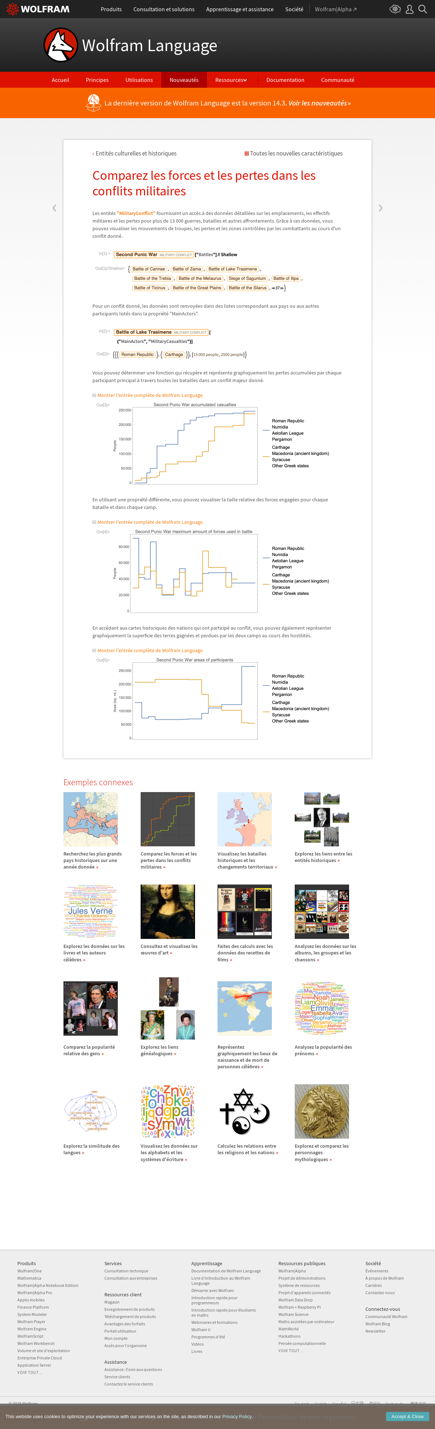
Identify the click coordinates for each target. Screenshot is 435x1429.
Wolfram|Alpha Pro (34, 1292)
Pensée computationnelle (302, 1343)
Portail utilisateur (120, 1331)
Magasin (112, 1302)
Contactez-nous (380, 1292)
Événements (376, 1270)
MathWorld (288, 1328)
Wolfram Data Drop (295, 1299)
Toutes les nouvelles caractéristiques (296, 153)
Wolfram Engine (31, 1328)
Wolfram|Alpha (292, 1270)
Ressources (229, 79)
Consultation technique (126, 1270)
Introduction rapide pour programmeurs (214, 1300)
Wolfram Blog (377, 1323)
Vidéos (197, 1344)
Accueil (60, 79)
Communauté (338, 79)
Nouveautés (184, 79)
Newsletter (375, 1331)
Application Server (34, 1365)
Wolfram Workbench (36, 1343)
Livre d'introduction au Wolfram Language (220, 1280)
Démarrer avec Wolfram (212, 1290)
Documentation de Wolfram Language (226, 1270)
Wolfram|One (29, 1270)
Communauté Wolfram (386, 1316)
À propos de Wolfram (384, 1278)
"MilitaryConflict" (136, 213)
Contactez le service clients (128, 1384)
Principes (97, 79)
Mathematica (29, 1278)
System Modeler (32, 1314)
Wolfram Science (293, 1314)
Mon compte (116, 1338)
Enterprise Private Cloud (39, 1357)
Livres (196, 1351)
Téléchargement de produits (130, 1316)
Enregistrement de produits (129, 1309)
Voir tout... (30, 1372)
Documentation (285, 79)
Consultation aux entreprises (130, 1278)
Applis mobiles (31, 1299)
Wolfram (30, 1403)
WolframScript (30, 1336)
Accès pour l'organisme (125, 1345)
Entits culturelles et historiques (136, 153)
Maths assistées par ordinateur (306, 1321)
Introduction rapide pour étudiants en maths (223, 1312)
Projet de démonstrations (302, 1278)
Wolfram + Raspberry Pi (299, 1307)
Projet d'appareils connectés (304, 1292)
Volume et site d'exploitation (43, 1350)
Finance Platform (33, 1307)
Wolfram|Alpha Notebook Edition (48, 1285)
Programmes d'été (208, 1336)
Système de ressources (299, 1285)
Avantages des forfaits (124, 1323)
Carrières (373, 1285)
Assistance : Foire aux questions (133, 1369)
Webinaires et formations (214, 1322)
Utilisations (139, 79)
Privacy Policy (236, 1424)
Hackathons (289, 1336)
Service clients (117, 1376)
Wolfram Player (31, 1321)
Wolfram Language (151, 45)
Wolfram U (201, 1329)
